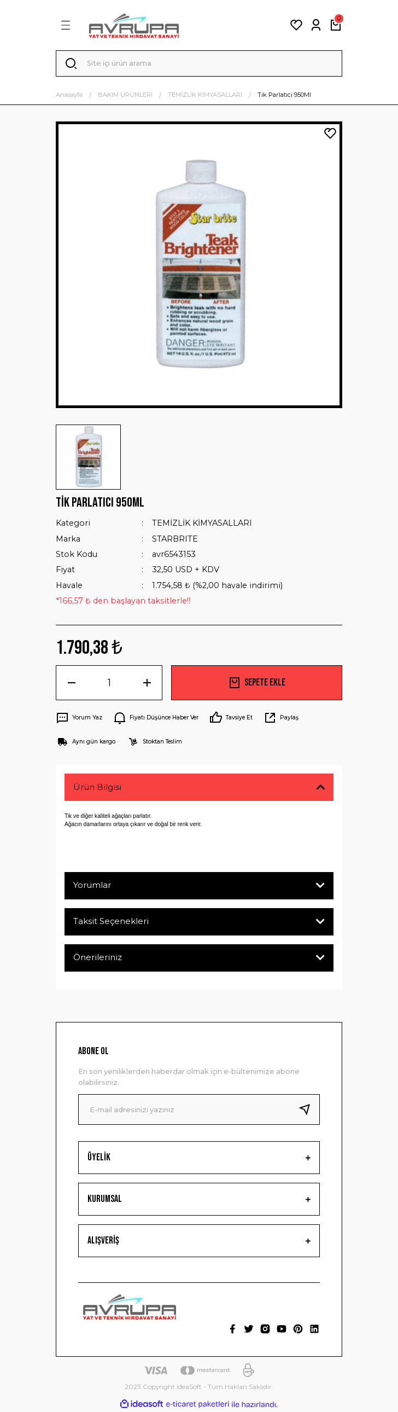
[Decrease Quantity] (71, 683)
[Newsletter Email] (199, 1109)
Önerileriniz (97, 957)
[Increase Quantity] (147, 683)
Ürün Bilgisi (97, 787)
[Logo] (133, 25)
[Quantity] (109, 683)
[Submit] (309, 1109)
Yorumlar (92, 885)
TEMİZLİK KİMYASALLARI (202, 523)
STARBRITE (175, 539)
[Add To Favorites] (330, 133)
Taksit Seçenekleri (111, 921)
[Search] (199, 63)
